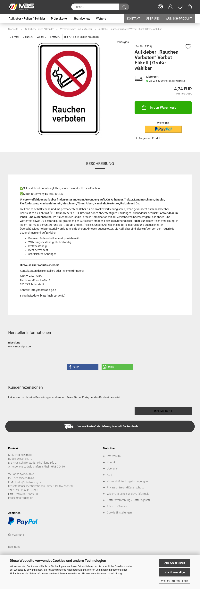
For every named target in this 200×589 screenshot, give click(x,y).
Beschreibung (100, 163)
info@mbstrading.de (20, 497)
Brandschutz (82, 18)
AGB (109, 474)
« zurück (28, 37)
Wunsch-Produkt (179, 18)
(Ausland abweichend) (175, 81)
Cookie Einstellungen (119, 512)
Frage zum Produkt (150, 138)
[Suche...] (124, 7)
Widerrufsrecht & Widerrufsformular (128, 493)
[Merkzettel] (180, 7)
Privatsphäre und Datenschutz (125, 487)
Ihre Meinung (163, 410)
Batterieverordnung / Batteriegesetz (128, 500)
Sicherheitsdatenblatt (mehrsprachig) (42, 295)
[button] (160, 7)
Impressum (114, 456)
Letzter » (55, 37)
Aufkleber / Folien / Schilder (27, 18)
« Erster (14, 37)
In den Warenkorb (158, 107)
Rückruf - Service (117, 506)
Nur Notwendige (175, 572)
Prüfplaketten (59, 18)
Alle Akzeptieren (174, 562)
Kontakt (133, 18)
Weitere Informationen (174, 580)
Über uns (153, 18)
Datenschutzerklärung (109, 573)
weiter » (41, 37)
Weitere (101, 18)
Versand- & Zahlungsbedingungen (127, 481)
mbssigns (123, 42)
